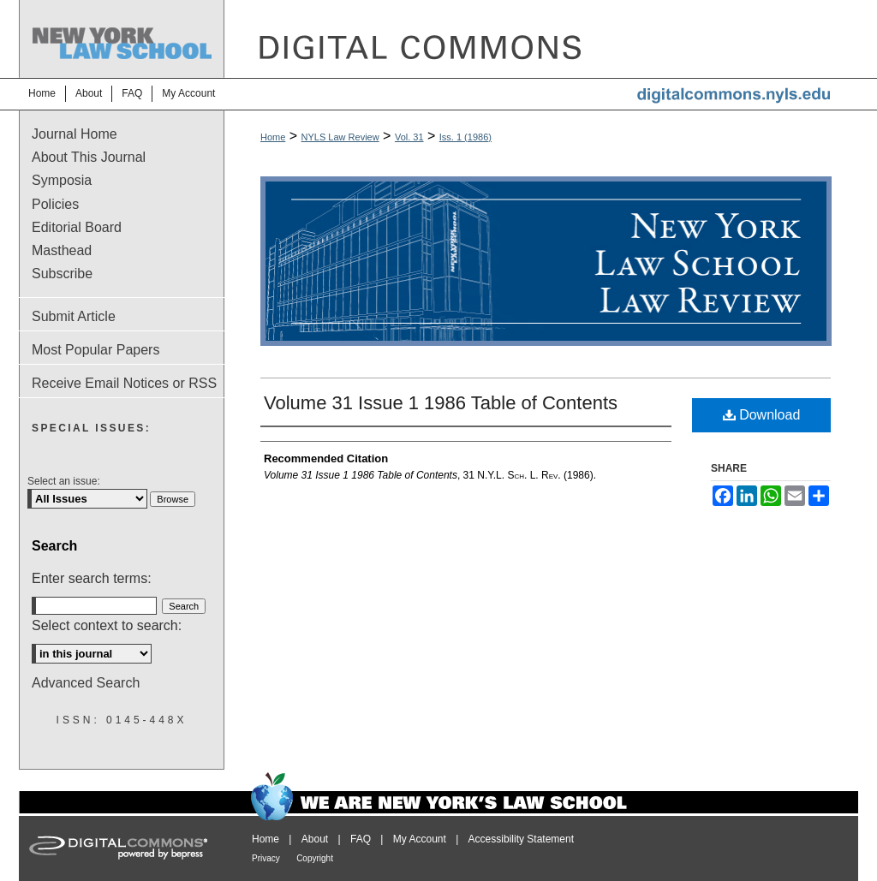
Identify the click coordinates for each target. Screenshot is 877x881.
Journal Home (74, 134)
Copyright (314, 858)
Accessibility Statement (521, 839)
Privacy (266, 858)
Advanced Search (86, 683)
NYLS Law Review (340, 137)
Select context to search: (107, 625)
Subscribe (62, 273)
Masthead (62, 250)
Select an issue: (63, 481)
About (314, 839)
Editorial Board (77, 227)
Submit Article (74, 316)
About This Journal (89, 157)
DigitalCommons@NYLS (541, 39)
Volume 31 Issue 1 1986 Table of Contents (440, 403)
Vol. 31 (409, 137)
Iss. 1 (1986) (465, 137)
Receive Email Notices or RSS (124, 383)
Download (762, 415)
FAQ (360, 839)
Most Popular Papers (95, 349)
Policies (55, 204)
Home (272, 137)
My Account (419, 839)
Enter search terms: (92, 578)
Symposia (62, 180)
